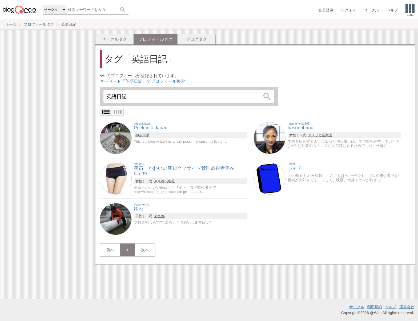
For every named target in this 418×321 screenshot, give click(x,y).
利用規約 (374, 307)
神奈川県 (142, 135)
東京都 (159, 181)
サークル (356, 307)
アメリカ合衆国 (320, 135)
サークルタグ (114, 39)
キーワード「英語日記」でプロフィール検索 (142, 81)
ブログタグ (196, 39)
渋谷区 (169, 181)
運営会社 (406, 307)
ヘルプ (390, 307)
